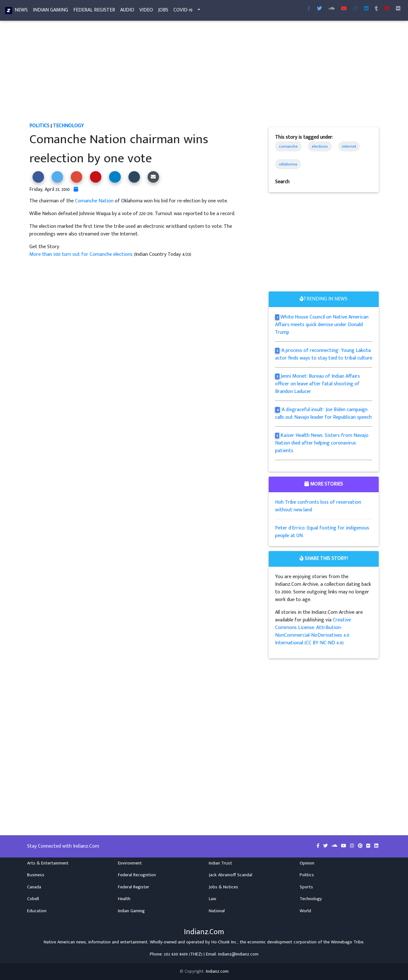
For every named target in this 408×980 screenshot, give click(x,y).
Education (37, 911)
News (21, 11)
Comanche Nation (94, 201)
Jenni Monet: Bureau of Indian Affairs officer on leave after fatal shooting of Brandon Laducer (317, 384)
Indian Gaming (50, 11)
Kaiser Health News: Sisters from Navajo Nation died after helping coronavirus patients (322, 443)
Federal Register (94, 11)
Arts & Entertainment (48, 863)
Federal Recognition (137, 875)
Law (212, 899)
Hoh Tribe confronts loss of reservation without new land (318, 506)
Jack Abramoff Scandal (230, 875)
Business (35, 875)
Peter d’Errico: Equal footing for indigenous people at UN (322, 532)
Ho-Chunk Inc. (224, 942)
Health (124, 899)
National (217, 911)
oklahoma (288, 164)
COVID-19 (183, 11)
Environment (130, 863)
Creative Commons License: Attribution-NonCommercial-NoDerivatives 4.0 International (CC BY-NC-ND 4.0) (313, 631)
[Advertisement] (204, 75)
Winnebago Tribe (347, 942)
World (305, 911)
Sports (306, 887)
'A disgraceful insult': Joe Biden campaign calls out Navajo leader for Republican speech (323, 413)
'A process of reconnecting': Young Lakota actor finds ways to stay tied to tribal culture (323, 354)
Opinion (307, 863)
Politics (39, 126)
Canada (34, 887)
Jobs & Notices (223, 887)
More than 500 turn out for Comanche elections (81, 254)
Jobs (163, 11)
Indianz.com (217, 971)
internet (349, 146)
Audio (127, 11)
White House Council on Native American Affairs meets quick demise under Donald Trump (322, 325)
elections (320, 146)
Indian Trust (220, 863)
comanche (288, 146)
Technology (68, 126)
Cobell (33, 899)
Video (146, 11)
